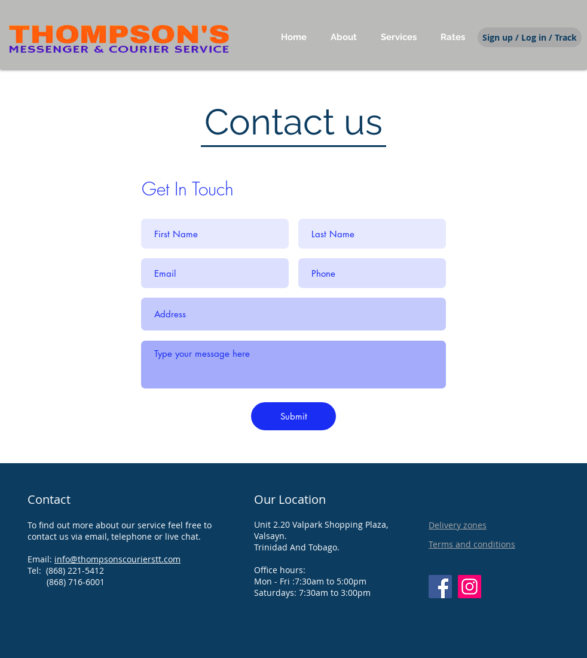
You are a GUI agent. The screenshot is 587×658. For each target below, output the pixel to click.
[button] (399, 37)
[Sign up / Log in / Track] (530, 37)
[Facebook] (440, 586)
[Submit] (293, 416)
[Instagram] (469, 586)
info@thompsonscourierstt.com (117, 559)
